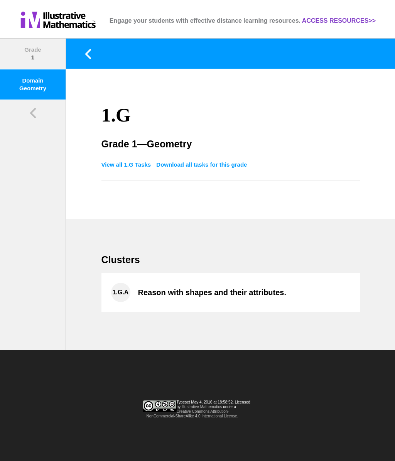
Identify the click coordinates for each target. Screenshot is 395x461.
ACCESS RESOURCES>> (339, 20)
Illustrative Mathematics (202, 407)
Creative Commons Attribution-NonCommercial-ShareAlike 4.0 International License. (192, 413)
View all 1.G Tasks (127, 164)
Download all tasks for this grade (201, 164)
